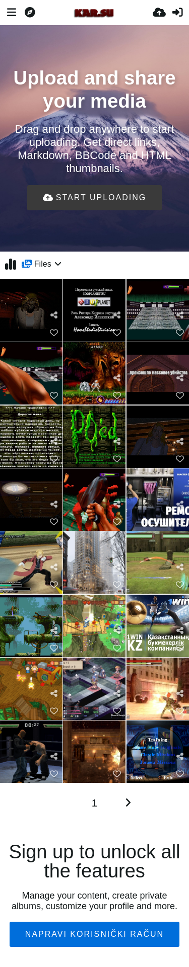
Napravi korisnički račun (94, 934)
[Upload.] (159, 12)
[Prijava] (177, 12)
